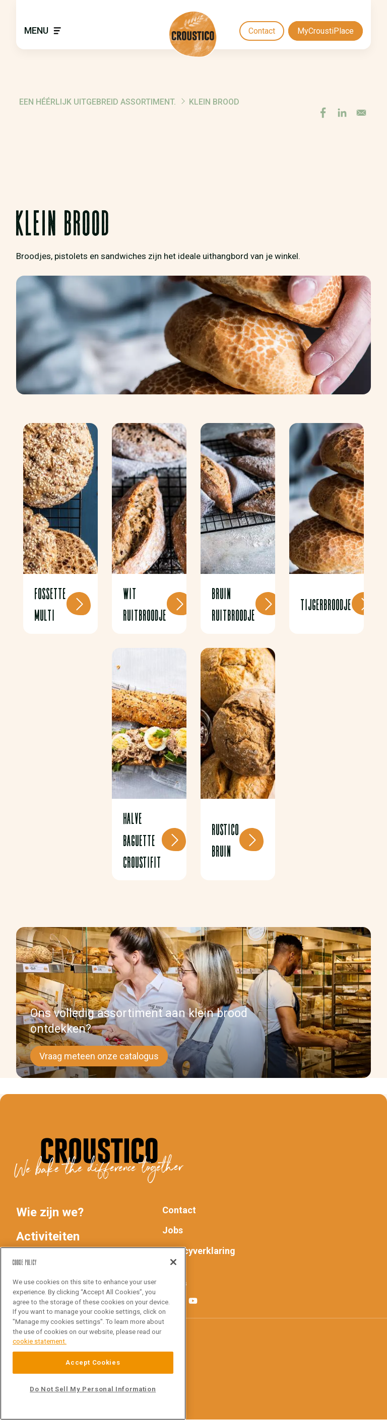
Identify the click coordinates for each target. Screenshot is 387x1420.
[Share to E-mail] (361, 112)
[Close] (173, 1262)
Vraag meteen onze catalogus (99, 1056)
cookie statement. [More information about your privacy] (40, 1341)
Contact (261, 31)
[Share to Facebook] (323, 112)
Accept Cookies (93, 1362)
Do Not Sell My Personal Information (93, 1389)
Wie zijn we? (50, 1212)
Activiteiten (48, 1236)
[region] (93, 1333)
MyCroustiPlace (325, 31)
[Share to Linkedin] (342, 112)
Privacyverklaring (198, 1250)
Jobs (172, 1230)
